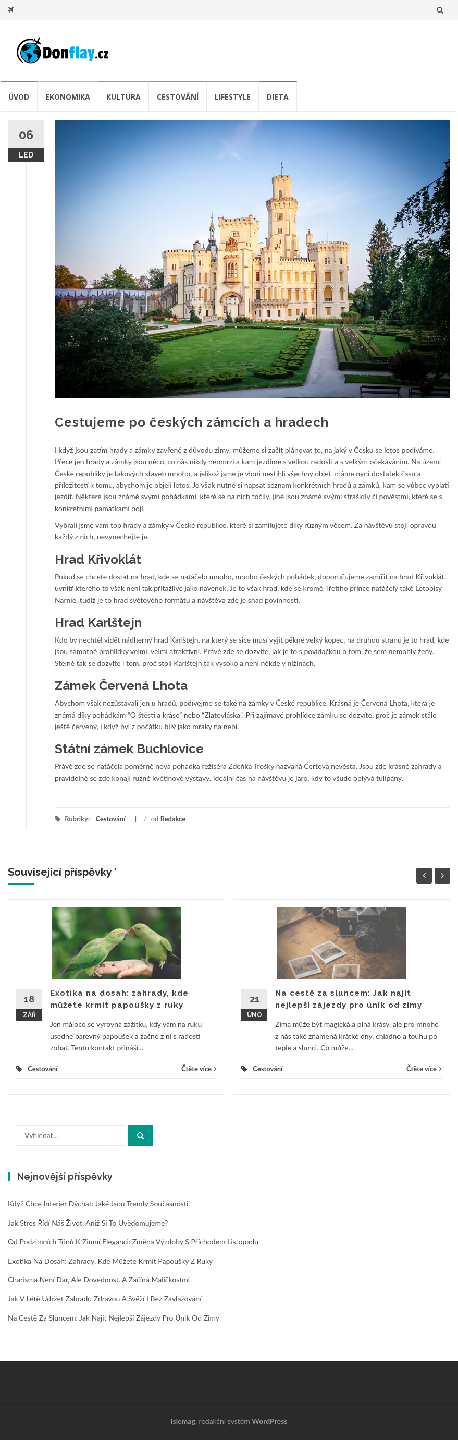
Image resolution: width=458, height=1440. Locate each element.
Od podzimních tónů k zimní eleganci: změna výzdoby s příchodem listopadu (133, 1241)
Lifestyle (233, 97)
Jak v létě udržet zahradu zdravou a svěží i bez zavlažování (105, 1298)
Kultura (123, 97)
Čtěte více (199, 1068)
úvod (18, 97)
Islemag (183, 1421)
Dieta (278, 97)
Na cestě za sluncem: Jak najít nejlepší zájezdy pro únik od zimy (113, 1317)
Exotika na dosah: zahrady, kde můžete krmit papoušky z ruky (110, 1260)
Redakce (173, 819)
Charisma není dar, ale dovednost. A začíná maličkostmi (99, 1279)
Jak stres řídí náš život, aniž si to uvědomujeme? (88, 1222)
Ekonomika (67, 97)
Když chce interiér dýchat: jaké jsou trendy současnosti (98, 1203)
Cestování (178, 97)
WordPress (269, 1421)
